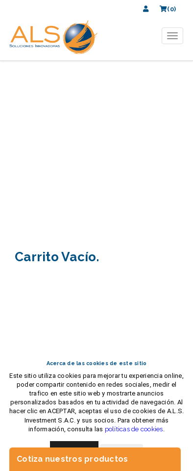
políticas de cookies (134, 429)
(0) (168, 9)
